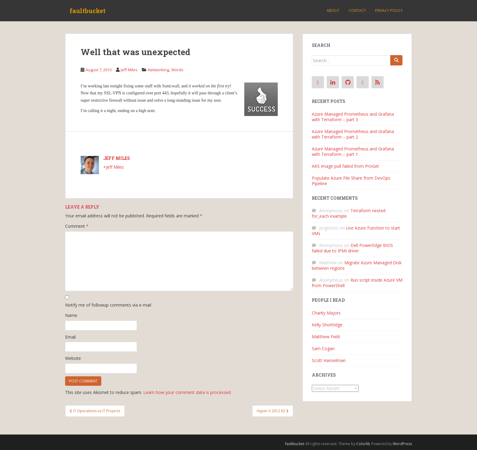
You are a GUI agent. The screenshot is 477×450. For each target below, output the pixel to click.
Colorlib (363, 443)
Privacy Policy (389, 10)
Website (73, 358)
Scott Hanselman (329, 360)
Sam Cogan (323, 348)
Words (177, 69)
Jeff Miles (129, 69)
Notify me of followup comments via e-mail (108, 305)
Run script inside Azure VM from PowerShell (357, 282)
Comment (77, 226)
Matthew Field (326, 336)
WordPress (402, 443)
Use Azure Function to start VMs (356, 230)
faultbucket (88, 11)
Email (70, 337)
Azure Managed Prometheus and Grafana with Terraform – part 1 (353, 151)
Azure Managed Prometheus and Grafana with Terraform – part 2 (353, 134)
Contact (357, 10)
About (333, 10)
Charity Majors (326, 313)
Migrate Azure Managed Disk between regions (357, 265)
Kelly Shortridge (327, 325)
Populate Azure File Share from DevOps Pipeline (351, 180)
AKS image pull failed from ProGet (345, 166)
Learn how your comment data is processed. (187, 392)
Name (71, 315)
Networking (158, 69)
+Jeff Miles (113, 167)
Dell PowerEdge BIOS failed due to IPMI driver (352, 248)
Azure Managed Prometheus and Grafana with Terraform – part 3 (353, 116)
